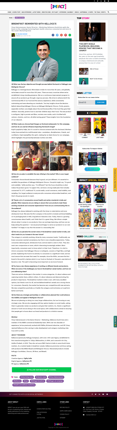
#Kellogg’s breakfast (37, 381)
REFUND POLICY (65, 407)
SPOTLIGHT (55, 12)
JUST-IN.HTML (41, 418)
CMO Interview (19, 17)
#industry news (41, 377)
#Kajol (26, 381)
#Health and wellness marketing (24, 385)
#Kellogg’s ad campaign (55, 381)
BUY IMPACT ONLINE (92, 169)
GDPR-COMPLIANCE (66, 411)
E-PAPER (90, 12)
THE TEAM (97, 12)
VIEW (102, 237)
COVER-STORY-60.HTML (44, 409)
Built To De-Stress (96, 79)
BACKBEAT (70, 12)
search (108, 11)
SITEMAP (62, 418)
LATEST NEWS (36, 12)
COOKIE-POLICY (64, 414)
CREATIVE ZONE (46, 12)
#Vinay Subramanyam (56, 377)
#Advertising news (26, 377)
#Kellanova (17, 381)
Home (10, 17)
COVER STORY (16, 12)
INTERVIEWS (63, 12)
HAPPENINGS (83, 12)
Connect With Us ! (91, 415)
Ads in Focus (94, 69)
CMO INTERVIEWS (26, 12)
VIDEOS (77, 12)
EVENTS (103, 12)
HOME (9, 12)
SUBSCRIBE (100, 102)
